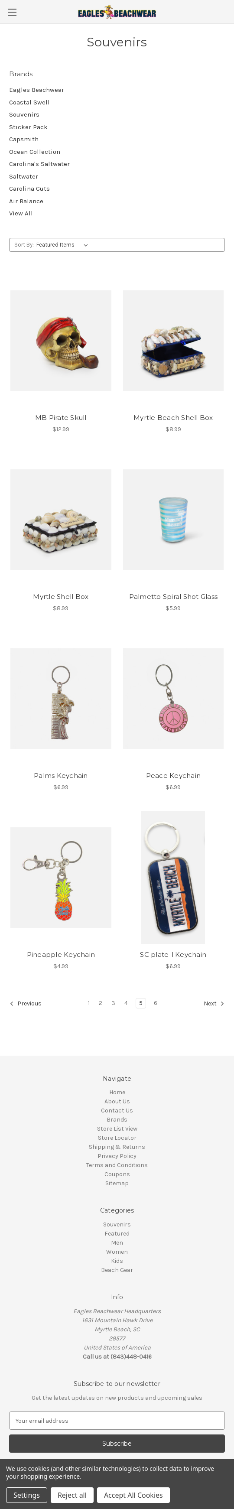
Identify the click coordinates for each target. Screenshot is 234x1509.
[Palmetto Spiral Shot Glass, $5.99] (173, 519)
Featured (117, 1233)
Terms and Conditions (117, 1165)
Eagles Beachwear (36, 90)
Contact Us (117, 1110)
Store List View (117, 1128)
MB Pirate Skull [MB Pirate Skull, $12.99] (61, 417)
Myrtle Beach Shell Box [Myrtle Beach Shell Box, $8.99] (173, 417)
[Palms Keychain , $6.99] (60, 698)
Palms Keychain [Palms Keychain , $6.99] (61, 775)
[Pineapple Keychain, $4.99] (60, 877)
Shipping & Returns (117, 1147)
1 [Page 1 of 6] (89, 1003)
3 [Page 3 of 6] (113, 1003)
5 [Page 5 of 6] (141, 1003)
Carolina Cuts (29, 188)
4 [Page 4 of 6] (126, 1003)
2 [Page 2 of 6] (100, 1003)
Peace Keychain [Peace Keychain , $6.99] (173, 775)
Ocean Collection (34, 152)
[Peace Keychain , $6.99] (173, 698)
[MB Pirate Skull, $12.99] (60, 340)
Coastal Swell (29, 102)
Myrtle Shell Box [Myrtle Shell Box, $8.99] (60, 596)
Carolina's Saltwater (39, 164)
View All (21, 213)
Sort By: (24, 244)
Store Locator (117, 1138)
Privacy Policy (117, 1156)
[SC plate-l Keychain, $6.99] (173, 877)
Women (117, 1251)
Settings (26, 1495)
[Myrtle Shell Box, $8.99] (60, 519)
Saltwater (23, 176)
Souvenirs (24, 114)
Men (117, 1242)
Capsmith (24, 139)
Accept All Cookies (133, 1495)
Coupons (117, 1174)
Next (214, 1003)
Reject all (72, 1495)
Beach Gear (117, 1270)
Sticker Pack (28, 127)
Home (117, 1092)
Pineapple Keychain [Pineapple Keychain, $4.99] (61, 954)
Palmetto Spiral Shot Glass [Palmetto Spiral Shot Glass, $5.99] (173, 596)
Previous (26, 1003)
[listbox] (64, 244)
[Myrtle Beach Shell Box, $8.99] (173, 340)
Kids (117, 1261)
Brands (117, 1119)
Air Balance (26, 201)
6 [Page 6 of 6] (155, 1003)
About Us (117, 1101)
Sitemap (117, 1183)
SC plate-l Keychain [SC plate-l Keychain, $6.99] (173, 954)
